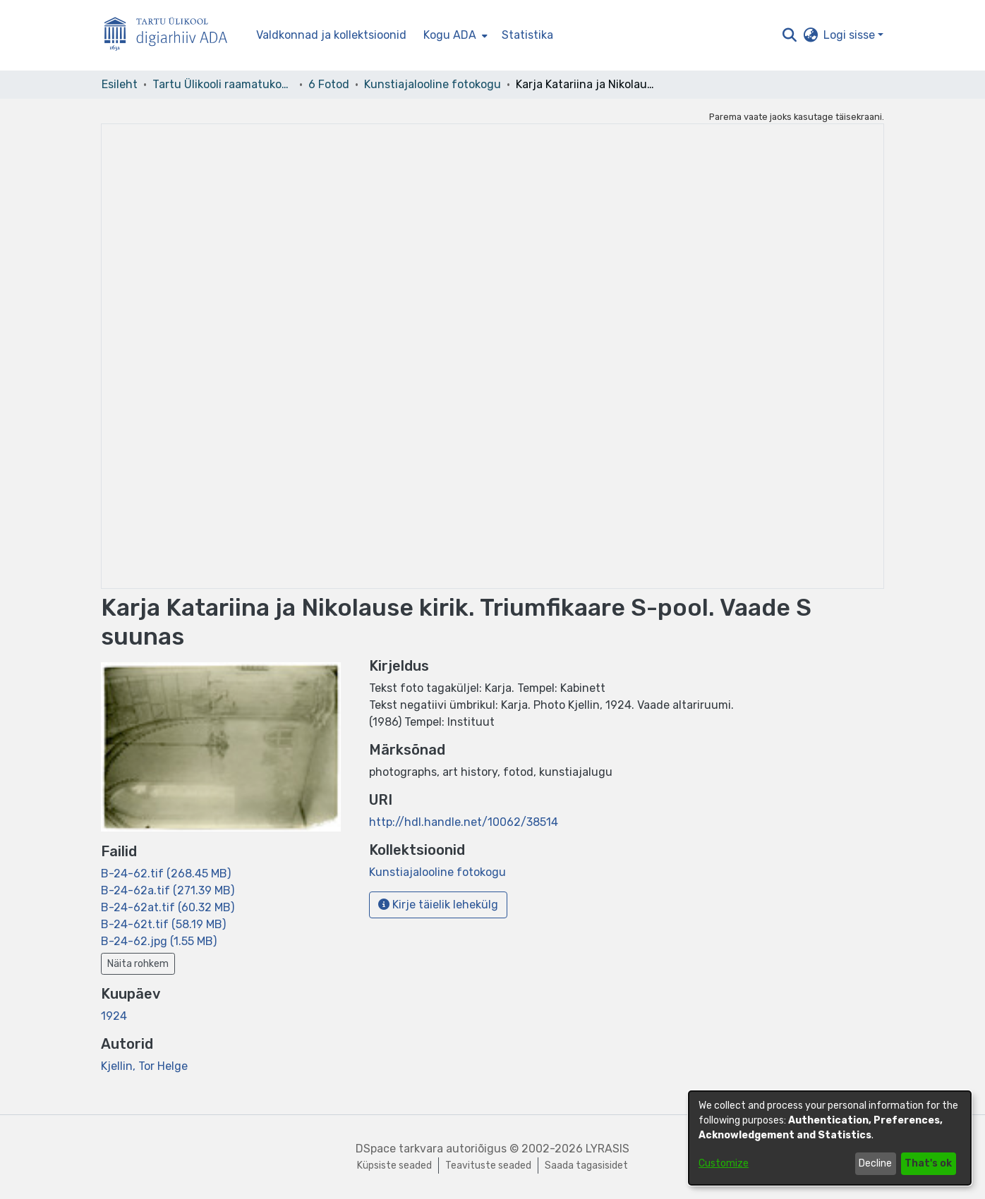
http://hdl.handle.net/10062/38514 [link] (463, 822)
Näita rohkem (138, 964)
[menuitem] (454, 35)
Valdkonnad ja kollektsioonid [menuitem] (331, 35)
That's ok (928, 1163)
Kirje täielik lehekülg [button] (438, 904)
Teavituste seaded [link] (488, 1165)
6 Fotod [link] (328, 84)
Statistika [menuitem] (527, 35)
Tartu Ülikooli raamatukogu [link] (223, 84)
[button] (789, 35)
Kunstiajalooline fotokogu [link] (432, 84)
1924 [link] (114, 1016)
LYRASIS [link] (607, 1148)
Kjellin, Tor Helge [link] (144, 1066)
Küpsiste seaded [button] (394, 1165)
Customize (724, 1163)
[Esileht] (171, 35)
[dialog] (830, 1138)
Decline (875, 1163)
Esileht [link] (120, 84)
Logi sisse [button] (850, 35)
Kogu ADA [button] (449, 35)
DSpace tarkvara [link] (399, 1148)
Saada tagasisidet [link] (586, 1165)
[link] (166, 873)
